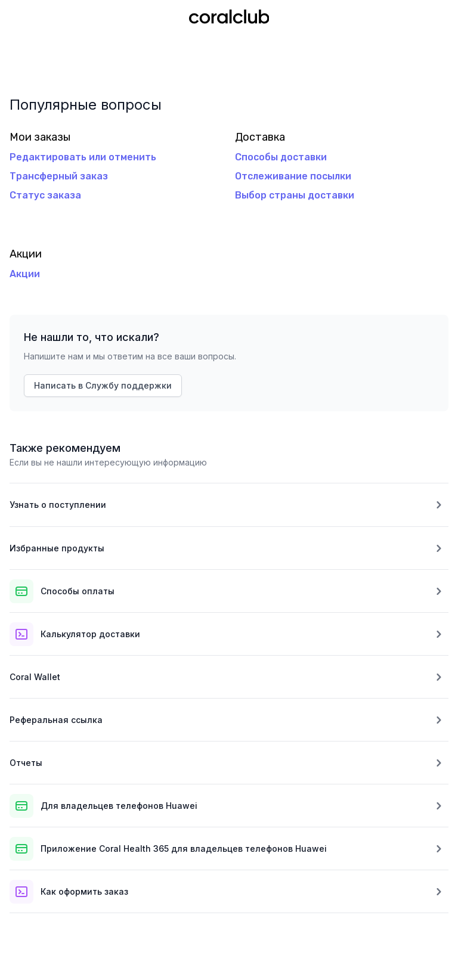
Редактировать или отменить (83, 157)
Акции (25, 274)
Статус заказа (45, 195)
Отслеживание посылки (293, 176)
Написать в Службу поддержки (103, 385)
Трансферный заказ (59, 176)
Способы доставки (281, 157)
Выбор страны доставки (294, 195)
